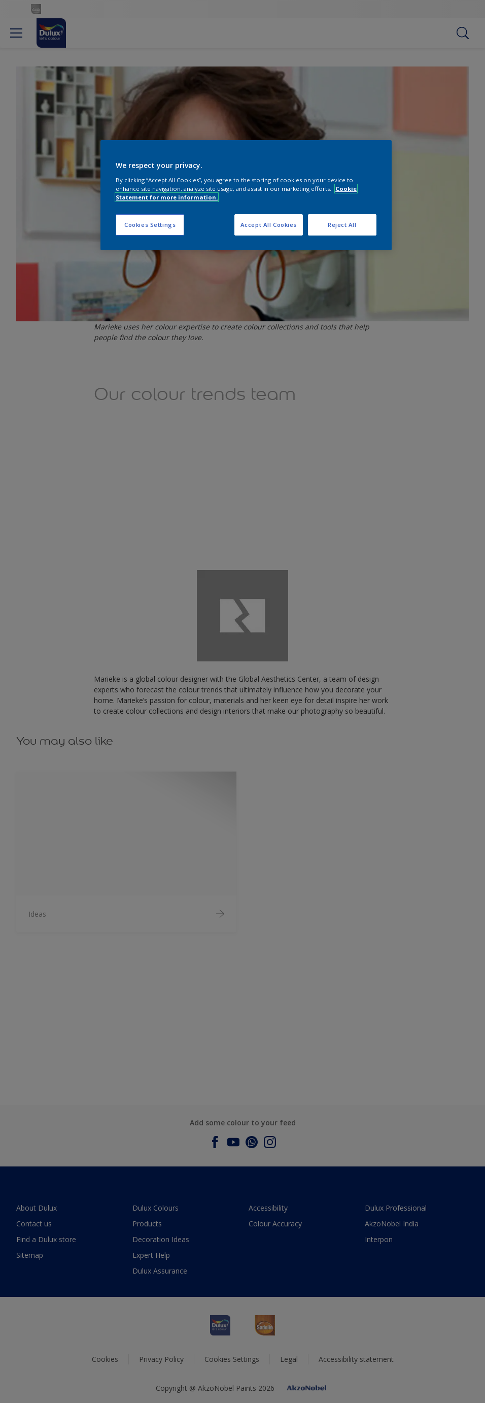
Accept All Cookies (268, 224)
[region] (246, 195)
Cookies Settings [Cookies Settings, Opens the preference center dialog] (150, 224)
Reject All (342, 224)
